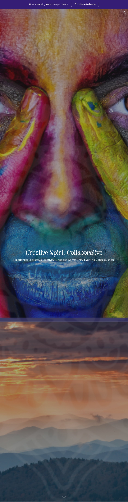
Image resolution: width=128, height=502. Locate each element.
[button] (124, 12)
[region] (64, 4)
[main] (64, 255)
